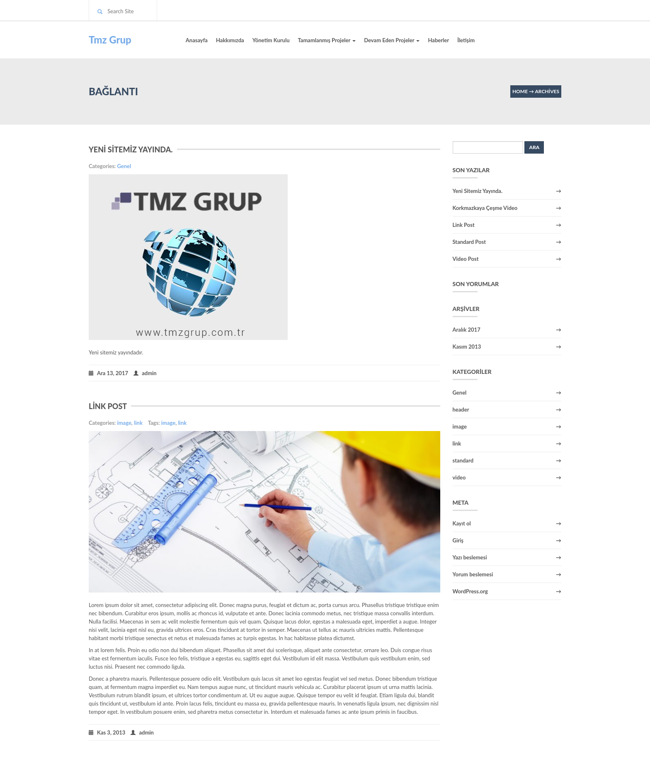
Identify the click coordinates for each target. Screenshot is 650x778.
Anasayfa (197, 40)
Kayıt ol (462, 523)
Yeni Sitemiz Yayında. (131, 149)
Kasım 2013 (467, 346)
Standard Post (469, 241)
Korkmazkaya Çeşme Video (485, 208)
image (124, 422)
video (459, 477)
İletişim (466, 40)
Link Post (108, 406)
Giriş (458, 540)
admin (145, 373)
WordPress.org (470, 591)
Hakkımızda (230, 40)
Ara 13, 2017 (108, 373)
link (138, 422)
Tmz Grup (110, 40)
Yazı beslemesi (470, 557)
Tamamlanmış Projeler (327, 40)
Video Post (466, 258)
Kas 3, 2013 (107, 732)
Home (520, 91)
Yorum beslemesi (473, 574)
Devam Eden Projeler (392, 40)
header (461, 409)
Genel (124, 166)
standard (463, 460)
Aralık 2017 (466, 329)
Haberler (438, 40)
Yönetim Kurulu (271, 40)
